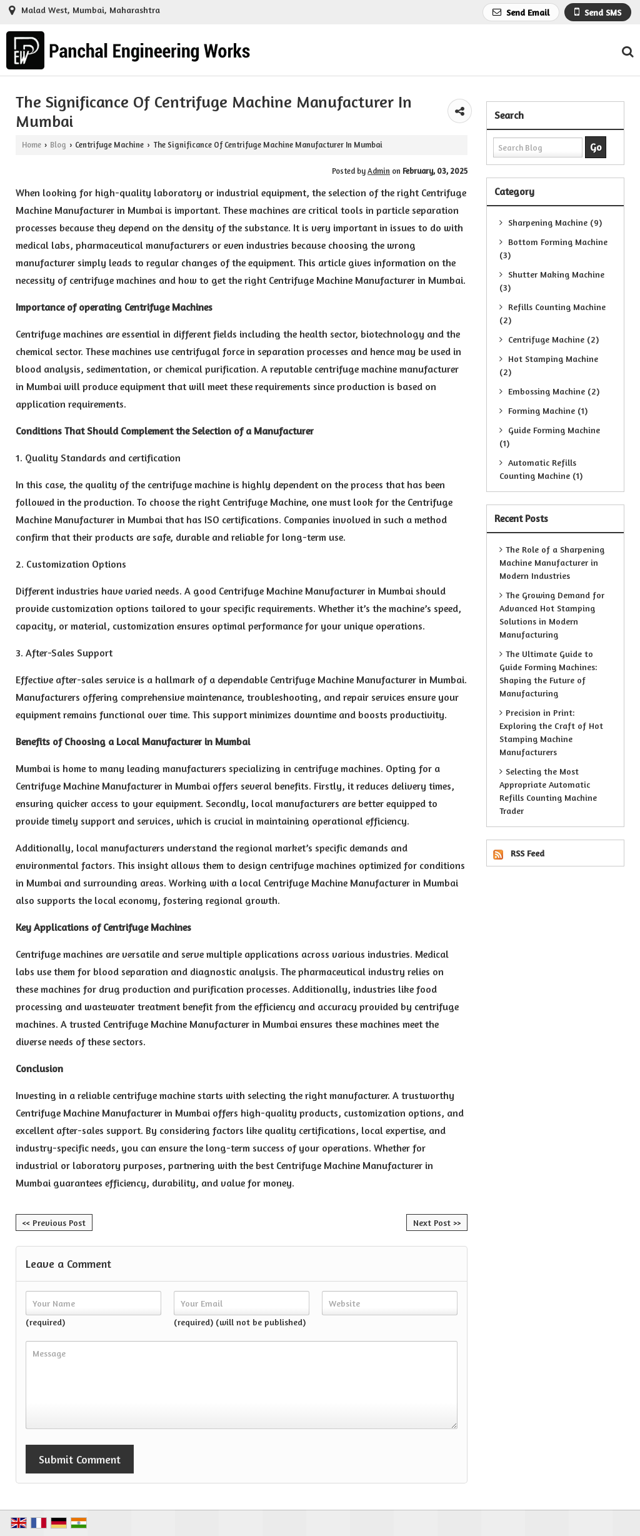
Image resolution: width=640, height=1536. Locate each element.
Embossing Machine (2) (549, 391)
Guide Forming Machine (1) (549, 436)
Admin (379, 171)
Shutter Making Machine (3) (551, 281)
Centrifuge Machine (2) (549, 339)
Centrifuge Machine (109, 144)
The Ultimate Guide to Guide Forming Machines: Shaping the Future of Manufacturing (548, 673)
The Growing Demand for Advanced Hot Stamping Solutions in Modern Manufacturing (551, 615)
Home (31, 144)
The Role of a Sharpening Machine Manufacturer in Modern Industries (551, 562)
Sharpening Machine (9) (550, 222)
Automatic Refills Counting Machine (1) (540, 469)
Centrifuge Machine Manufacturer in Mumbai (366, 280)
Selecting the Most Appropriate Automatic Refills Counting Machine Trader (548, 791)
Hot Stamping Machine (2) (548, 365)
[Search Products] (626, 51)
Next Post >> (437, 1222)
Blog (58, 144)
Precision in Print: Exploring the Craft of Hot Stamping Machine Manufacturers (551, 732)
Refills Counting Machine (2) (552, 313)
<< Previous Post (54, 1222)
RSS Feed (527, 853)
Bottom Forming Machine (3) (553, 248)
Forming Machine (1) (543, 410)
